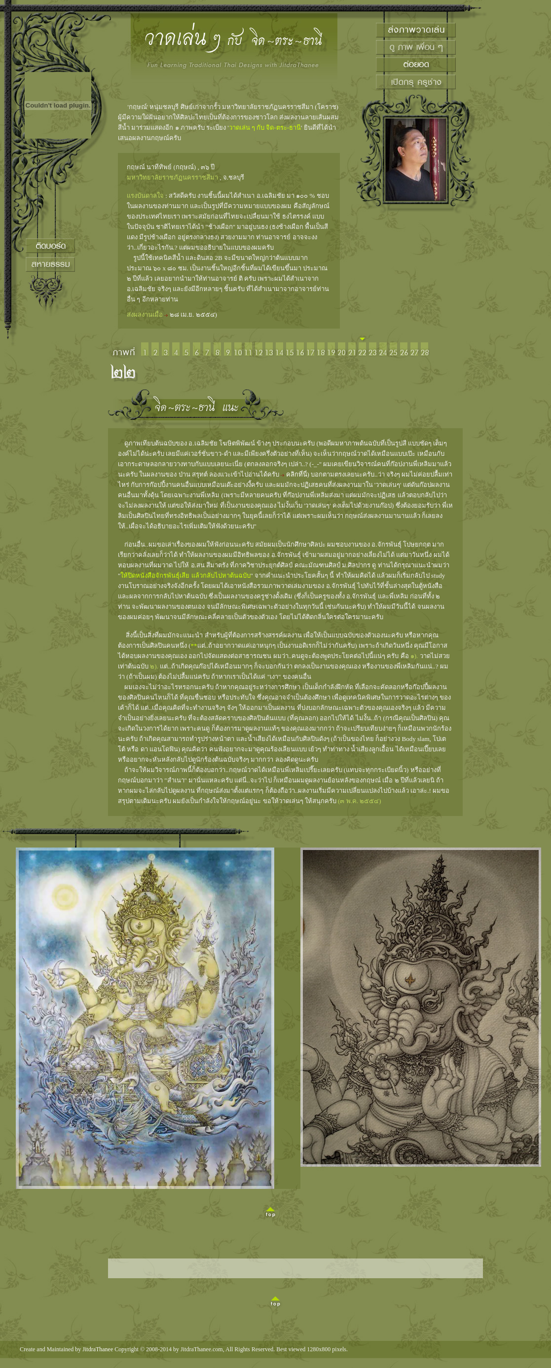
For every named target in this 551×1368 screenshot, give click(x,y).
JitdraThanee (97, 1349)
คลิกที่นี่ (296, 474)
